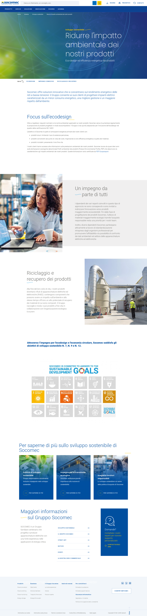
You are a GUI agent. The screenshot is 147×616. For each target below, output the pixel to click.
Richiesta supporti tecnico (83, 591)
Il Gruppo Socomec (51, 583)
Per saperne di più (36, 493)
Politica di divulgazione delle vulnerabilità (87, 602)
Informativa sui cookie (24, 613)
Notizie (47, 591)
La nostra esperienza (50, 587)
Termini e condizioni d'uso (58, 613)
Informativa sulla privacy (40, 613)
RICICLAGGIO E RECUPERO (66, 81)
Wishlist (99, 3)
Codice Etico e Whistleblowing (77, 613)
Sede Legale (93, 613)
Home (19, 14)
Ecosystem (31, 312)
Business (33, 583)
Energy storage (21, 598)
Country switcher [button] (121, 591)
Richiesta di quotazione (82, 587)
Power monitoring (22, 594)
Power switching (21, 591)
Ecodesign (30, 81)
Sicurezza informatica (83, 594)
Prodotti (20, 583)
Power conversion (22, 587)
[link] (114, 532)
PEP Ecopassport (102, 151)
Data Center (33, 587)
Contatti (140, 3)
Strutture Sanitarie (35, 591)
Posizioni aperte (49, 594)
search (90, 3)
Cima (129, 613)
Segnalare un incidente (82, 598)
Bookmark (95, 3)
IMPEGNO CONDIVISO (46, 81)
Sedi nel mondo (67, 583)
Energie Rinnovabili (35, 598)
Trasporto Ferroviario (36, 594)
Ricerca (81, 3)
